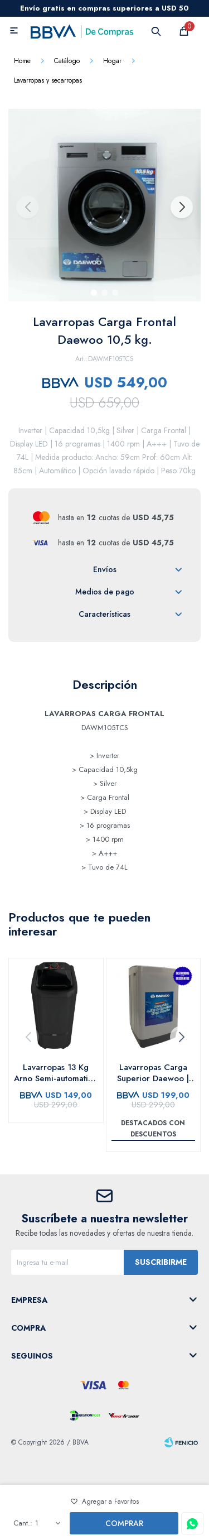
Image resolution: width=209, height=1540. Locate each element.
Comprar (124, 1523)
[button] (181, 207)
